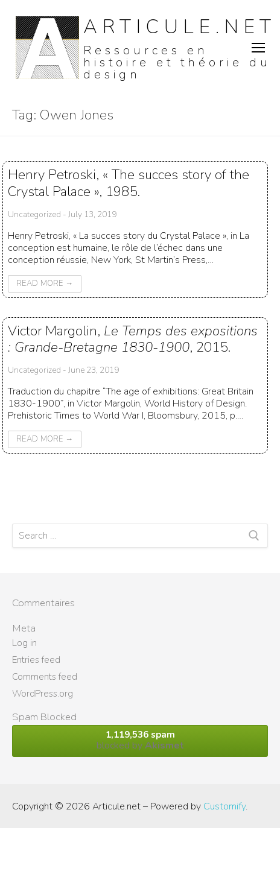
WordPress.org (42, 694)
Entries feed (36, 660)
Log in (24, 643)
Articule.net (179, 27)
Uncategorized (34, 214)
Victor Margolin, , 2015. (133, 339)
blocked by (140, 740)
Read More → (44, 283)
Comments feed (44, 677)
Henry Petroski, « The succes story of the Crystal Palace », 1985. (128, 182)
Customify (224, 806)
